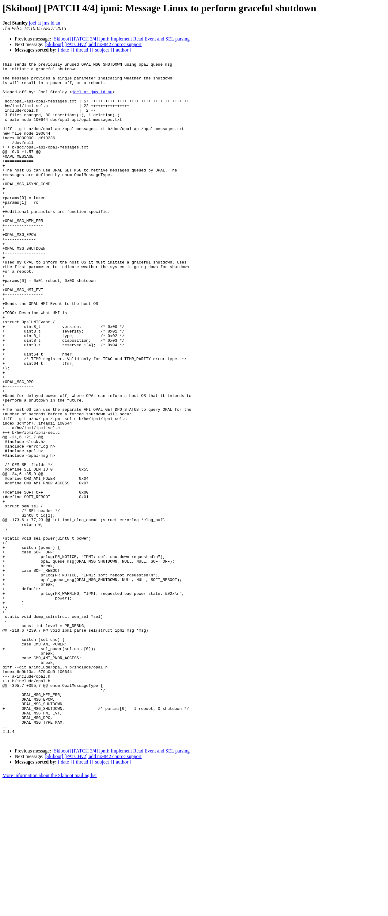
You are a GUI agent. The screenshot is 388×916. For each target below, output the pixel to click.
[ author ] (122, 49)
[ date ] (65, 49)
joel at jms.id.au (44, 22)
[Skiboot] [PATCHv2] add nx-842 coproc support (93, 44)
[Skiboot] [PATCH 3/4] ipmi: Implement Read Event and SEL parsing (121, 38)
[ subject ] (102, 49)
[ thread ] (82, 49)
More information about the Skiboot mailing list (49, 910)
